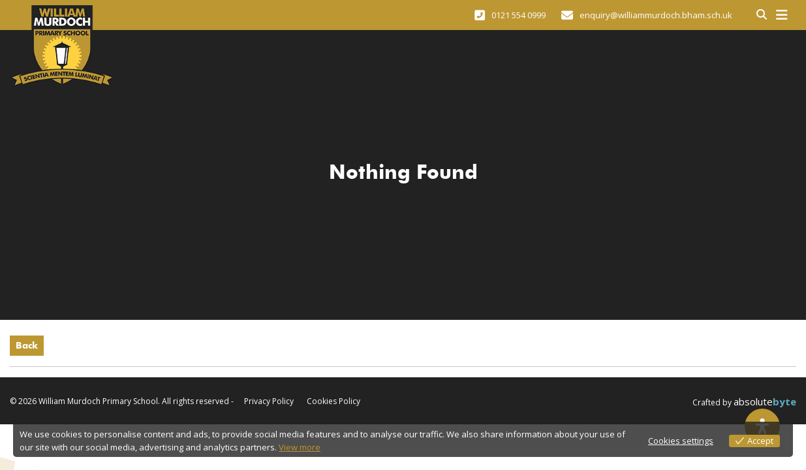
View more (299, 447)
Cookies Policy (333, 401)
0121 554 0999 (510, 15)
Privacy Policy (269, 401)
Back (27, 345)
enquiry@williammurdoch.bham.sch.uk (646, 15)
